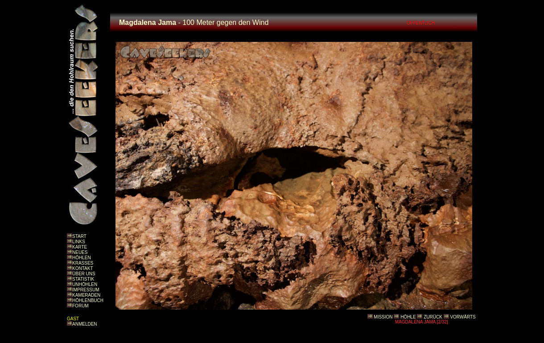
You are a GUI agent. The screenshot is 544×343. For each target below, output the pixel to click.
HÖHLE (408, 316)
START (79, 236)
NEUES (79, 252)
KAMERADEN (86, 295)
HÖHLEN (81, 257)
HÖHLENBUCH (87, 300)
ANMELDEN (84, 324)
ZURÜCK (433, 316)
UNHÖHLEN (84, 284)
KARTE (79, 247)
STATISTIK (83, 279)
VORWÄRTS (462, 316)
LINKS (78, 241)
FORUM (80, 305)
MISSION (383, 316)
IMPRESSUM (85, 289)
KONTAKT (82, 268)
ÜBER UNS (83, 273)
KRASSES (82, 263)
